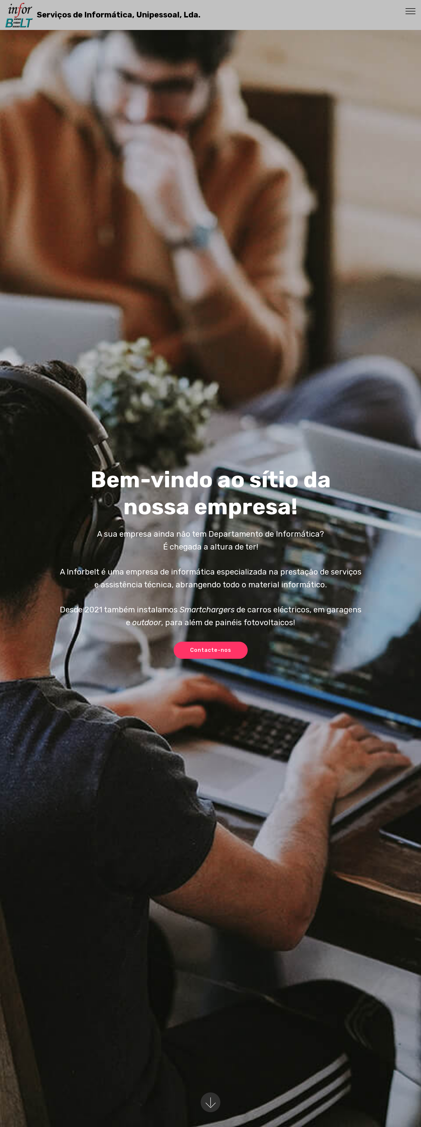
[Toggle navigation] (411, 11)
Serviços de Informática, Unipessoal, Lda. (118, 15)
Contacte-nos (210, 650)
